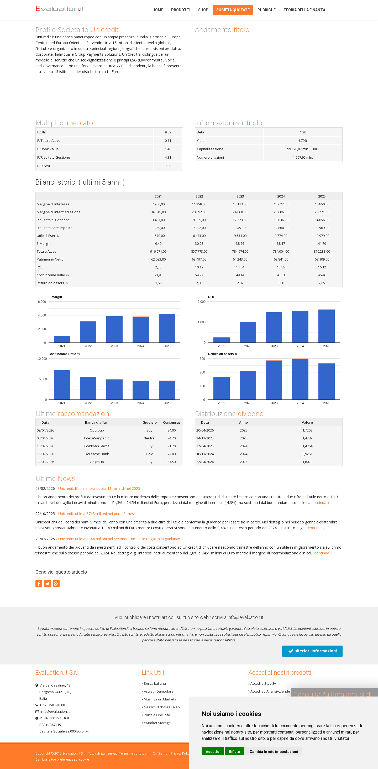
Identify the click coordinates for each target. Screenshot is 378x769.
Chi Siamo (160, 753)
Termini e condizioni (134, 753)
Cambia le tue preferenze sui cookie (62, 759)
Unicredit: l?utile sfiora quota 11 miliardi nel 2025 (99, 488)
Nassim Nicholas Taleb (161, 707)
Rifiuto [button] (234, 752)
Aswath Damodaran (159, 691)
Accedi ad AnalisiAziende (269, 691)
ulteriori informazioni (312, 650)
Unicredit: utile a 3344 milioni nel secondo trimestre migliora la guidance (119, 538)
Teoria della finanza (304, 10)
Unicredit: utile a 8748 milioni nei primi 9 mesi (96, 513)
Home (69, 10)
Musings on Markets (159, 699)
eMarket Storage (156, 722)
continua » (320, 502)
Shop (203, 10)
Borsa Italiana (154, 683)
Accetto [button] (212, 752)
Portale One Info (156, 715)
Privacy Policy (181, 753)
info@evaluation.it (246, 617)
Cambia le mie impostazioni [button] (274, 752)
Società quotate (233, 10)
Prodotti (180, 10)
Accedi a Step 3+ (262, 683)
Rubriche (267, 10)
